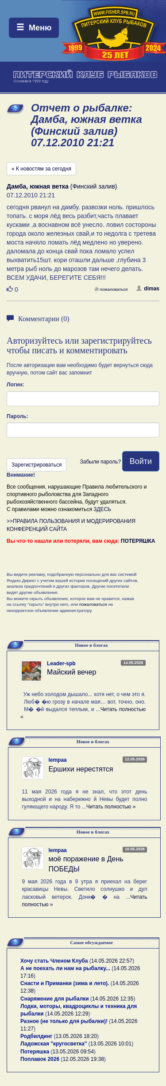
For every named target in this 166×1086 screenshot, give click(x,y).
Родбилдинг (36, 1036)
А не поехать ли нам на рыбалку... (65, 968)
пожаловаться (111, 289)
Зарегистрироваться (37, 465)
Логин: (15, 385)
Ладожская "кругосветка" (54, 1044)
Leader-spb (61, 663)
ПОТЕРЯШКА (138, 541)
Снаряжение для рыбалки (54, 999)
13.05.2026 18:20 (76, 1036)
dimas (147, 288)
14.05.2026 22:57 (111, 961)
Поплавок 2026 (39, 1059)
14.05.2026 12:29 (67, 1014)
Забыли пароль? (100, 462)
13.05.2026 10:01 (110, 1044)
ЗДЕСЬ (102, 509)
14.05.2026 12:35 (112, 999)
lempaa (57, 760)
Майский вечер (71, 672)
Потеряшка (34, 1052)
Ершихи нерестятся (80, 769)
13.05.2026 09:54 (72, 1052)
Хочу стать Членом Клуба (54, 961)
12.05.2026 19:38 (83, 1059)
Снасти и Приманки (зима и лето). (64, 983)
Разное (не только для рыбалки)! (64, 1021)
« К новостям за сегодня (41, 169)
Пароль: (17, 416)
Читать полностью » (111, 807)
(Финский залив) (62, 186)
